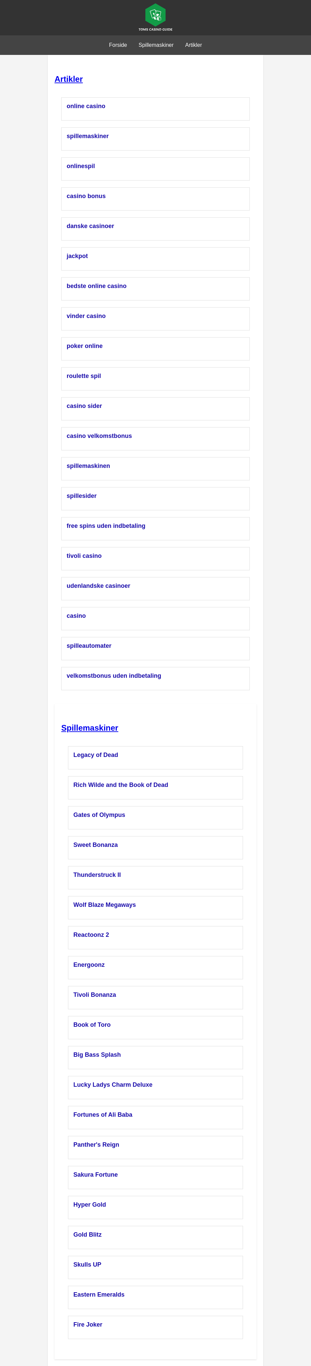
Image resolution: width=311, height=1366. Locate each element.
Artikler (193, 45)
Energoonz (89, 964)
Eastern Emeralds (99, 1294)
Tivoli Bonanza (94, 994)
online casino (86, 106)
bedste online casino (97, 286)
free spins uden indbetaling (106, 525)
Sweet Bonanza (95, 844)
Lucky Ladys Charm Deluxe (112, 1084)
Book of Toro (92, 1024)
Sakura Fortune (95, 1174)
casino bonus (86, 196)
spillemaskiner (88, 136)
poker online (85, 346)
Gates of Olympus (99, 815)
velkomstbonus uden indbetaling (114, 675)
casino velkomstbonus (99, 436)
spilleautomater (89, 645)
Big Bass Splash (97, 1054)
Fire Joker (87, 1324)
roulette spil (84, 376)
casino (76, 615)
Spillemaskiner (156, 45)
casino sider (84, 406)
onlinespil (81, 166)
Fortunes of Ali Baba (102, 1114)
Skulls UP (87, 1264)
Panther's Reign (96, 1144)
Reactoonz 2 (91, 934)
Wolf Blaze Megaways (104, 904)
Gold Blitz (87, 1234)
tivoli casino (84, 555)
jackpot (77, 256)
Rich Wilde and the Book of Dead (120, 785)
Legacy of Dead (95, 755)
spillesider (82, 496)
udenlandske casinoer (98, 585)
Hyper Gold (89, 1204)
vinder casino (86, 316)
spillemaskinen (88, 466)
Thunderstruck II (97, 874)
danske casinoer (90, 226)
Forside (118, 45)
